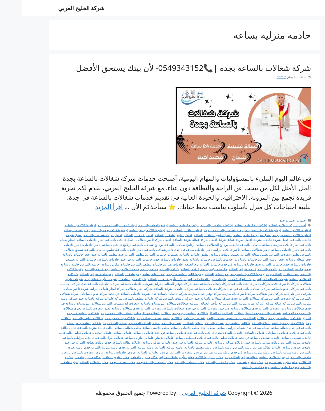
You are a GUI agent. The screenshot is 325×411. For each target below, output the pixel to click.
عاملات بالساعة (233, 332)
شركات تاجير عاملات (263, 284)
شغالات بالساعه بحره (67, 308)
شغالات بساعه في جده (98, 318)
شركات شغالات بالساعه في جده (227, 288)
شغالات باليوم (193, 318)
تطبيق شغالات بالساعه (262, 254)
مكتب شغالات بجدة (100, 362)
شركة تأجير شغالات (53, 288)
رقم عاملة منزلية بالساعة (74, 274)
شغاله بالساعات (170, 323)
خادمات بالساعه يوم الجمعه (180, 264)
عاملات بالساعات (255, 332)
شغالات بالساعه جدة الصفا (241, 313)
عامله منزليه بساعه (195, 352)
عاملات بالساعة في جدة (148, 332)
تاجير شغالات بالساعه (137, 249)
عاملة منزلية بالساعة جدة (79, 347)
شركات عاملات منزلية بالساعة (151, 288)
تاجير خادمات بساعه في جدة (171, 249)
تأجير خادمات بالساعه (263, 249)
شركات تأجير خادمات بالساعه (144, 279)
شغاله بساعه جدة (236, 328)
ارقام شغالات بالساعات (58, 225)
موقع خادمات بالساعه (263, 367)
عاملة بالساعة (221, 347)
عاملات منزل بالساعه (88, 337)
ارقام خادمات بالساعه (131, 225)
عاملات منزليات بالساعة (56, 337)
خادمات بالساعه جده (247, 264)
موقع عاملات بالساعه (234, 367)
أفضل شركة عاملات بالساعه (265, 225)
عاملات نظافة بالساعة (134, 342)
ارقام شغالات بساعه (55, 230)
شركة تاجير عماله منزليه (217, 293)
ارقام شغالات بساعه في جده (270, 235)
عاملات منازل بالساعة (117, 337)
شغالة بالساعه (192, 323)
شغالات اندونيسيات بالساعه (99, 303)
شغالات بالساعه (151, 308)
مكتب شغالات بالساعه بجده (133, 362)
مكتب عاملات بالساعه (72, 362)
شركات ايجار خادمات (220, 279)
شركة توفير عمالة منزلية (183, 293)
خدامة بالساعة (167, 269)
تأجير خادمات (69, 244)
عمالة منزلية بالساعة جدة (218, 357)
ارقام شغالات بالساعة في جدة (201, 230)
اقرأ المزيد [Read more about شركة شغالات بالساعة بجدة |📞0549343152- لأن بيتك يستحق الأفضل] (87, 206)
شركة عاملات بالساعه (156, 298)
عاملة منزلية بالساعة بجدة (115, 347)
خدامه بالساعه (147, 269)
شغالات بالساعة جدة (244, 308)
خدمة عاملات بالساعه (103, 269)
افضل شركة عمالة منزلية (213, 240)
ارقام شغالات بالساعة (274, 230)
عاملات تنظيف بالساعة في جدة (237, 337)
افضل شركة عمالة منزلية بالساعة (173, 240)
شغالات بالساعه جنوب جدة (168, 313)
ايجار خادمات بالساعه (68, 240)
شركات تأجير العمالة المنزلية (185, 279)
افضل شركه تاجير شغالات (131, 240)
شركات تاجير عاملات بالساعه (229, 284)
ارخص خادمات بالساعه (162, 225)
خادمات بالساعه (86, 259)
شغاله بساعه (257, 328)
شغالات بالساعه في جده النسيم (224, 318)
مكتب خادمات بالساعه (198, 362)
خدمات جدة (265, 220)
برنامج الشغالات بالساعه (190, 244)
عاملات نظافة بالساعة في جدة (62, 342)
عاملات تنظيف (80, 332)
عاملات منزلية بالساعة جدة (240, 342)
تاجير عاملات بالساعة (107, 249)
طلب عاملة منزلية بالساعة (73, 328)
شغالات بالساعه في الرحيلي (130, 313)
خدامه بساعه (127, 269)
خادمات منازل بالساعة (93, 264)
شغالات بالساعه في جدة (94, 313)
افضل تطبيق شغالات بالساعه (190, 235)
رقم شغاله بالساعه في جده (163, 274)
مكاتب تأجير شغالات (187, 357)
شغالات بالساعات (270, 308)
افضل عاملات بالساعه (98, 240)
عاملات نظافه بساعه (245, 347)
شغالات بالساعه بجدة (125, 308)
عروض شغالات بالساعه (66, 352)
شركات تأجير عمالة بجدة (78, 279)
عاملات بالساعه (121, 332)
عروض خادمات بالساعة (98, 352)
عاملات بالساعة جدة (179, 332)
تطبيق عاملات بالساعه (172, 254)
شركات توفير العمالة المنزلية (151, 284)
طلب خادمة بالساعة (133, 328)
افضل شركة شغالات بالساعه (81, 235)
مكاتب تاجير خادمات (122, 357)
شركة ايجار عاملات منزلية (85, 288)
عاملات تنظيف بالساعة (274, 337)
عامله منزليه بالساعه (263, 352)
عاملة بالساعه (201, 347)
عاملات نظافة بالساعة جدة (101, 342)
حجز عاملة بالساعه (249, 259)
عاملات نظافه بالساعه (274, 347)
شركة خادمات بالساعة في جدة (107, 293)
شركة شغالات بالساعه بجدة (228, 298)
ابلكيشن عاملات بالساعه (195, 225)
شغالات (161, 303)
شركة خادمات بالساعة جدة (147, 293)
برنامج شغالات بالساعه (126, 244)
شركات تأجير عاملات (110, 279)
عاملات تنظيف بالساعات (53, 332)
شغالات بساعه (150, 318)
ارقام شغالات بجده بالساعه (87, 230)
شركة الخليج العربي (59, 8)
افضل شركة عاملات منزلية (249, 240)
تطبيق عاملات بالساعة (202, 254)
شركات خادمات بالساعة (115, 284)
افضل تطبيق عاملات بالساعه (151, 235)
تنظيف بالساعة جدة (109, 254)
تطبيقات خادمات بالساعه (140, 254)
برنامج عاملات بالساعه (94, 244)
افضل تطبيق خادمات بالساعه (230, 235)
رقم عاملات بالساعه (106, 274)
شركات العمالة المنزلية (250, 279)
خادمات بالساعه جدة (275, 264)
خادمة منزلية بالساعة (220, 269)
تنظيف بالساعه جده (82, 254)
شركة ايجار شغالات (117, 288)
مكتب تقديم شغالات (228, 362)
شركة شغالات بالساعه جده (190, 298)
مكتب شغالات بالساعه (167, 362)
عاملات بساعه (100, 332)
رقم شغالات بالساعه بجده (260, 274)
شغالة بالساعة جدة (215, 323)
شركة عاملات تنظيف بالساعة (121, 298)
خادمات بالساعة (200, 259)
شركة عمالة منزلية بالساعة (223, 303)
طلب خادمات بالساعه (162, 328)
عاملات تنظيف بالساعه (201, 337)
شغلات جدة (185, 328)
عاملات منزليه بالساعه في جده (171, 342)
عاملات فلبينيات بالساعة (168, 337)
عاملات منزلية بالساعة (274, 342)
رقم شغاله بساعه (131, 274)
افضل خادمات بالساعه (116, 235)
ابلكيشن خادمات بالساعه (228, 225)
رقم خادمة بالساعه (75, 269)
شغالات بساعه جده (126, 318)
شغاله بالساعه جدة (93, 323)
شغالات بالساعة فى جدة (213, 308)
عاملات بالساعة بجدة (207, 332)
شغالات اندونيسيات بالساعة (136, 303)
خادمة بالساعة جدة (268, 269)
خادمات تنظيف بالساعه (125, 264)
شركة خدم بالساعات (72, 293)
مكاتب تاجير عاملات (66, 357)
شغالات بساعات (172, 318)
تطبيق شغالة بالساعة (232, 254)
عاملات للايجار (142, 337)
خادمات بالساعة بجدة (174, 259)
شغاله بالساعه (149, 323)
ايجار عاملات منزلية (264, 244)
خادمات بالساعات (223, 259)
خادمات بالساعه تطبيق (59, 259)
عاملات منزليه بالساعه (206, 342)
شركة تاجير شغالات (248, 293)
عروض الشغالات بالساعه (165, 352)
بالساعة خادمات (239, 244)
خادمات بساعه (151, 264)
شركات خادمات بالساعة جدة (78, 284)
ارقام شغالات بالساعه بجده (162, 230)
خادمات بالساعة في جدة (114, 259)
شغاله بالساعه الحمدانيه (122, 323)
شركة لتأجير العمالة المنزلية (185, 303)
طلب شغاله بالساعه (105, 328)
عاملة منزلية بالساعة (147, 347)
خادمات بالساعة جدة (145, 259)
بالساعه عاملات (218, 244)
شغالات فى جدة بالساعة (266, 323)
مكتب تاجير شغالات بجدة (259, 362)
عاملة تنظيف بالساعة (176, 347)
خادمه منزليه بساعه (192, 269)
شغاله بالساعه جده (66, 323)
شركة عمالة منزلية (255, 303)
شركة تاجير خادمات (276, 293)
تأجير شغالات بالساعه (233, 249)
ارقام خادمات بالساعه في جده (95, 225)
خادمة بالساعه (245, 269)
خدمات (279, 220)
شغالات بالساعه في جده (263, 318)
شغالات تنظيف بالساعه (66, 318)
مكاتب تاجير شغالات (93, 357)
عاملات (272, 332)
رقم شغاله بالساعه (195, 274)
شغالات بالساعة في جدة (179, 308)
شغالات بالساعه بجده (96, 308)
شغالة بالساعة (239, 323)
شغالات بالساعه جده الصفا (205, 313)
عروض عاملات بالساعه (252, 357)
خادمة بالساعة (68, 264)
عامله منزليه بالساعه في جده (229, 352)
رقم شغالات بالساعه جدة (225, 274)
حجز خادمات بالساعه (54, 254)
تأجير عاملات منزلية (205, 249)
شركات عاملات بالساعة (188, 288)
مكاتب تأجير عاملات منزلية (154, 357)
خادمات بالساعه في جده (216, 264)
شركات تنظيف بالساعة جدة (190, 284)
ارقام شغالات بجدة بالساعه (125, 230)
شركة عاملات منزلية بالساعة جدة (78, 298)
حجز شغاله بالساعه (276, 259)
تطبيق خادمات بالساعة (77, 249)
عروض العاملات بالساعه (131, 352)
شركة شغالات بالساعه (262, 298)
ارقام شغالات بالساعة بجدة (241, 230)
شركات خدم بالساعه (263, 288)
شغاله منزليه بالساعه (209, 328)
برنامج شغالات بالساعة (158, 244)
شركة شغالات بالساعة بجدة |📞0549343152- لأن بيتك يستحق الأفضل (171, 67)
